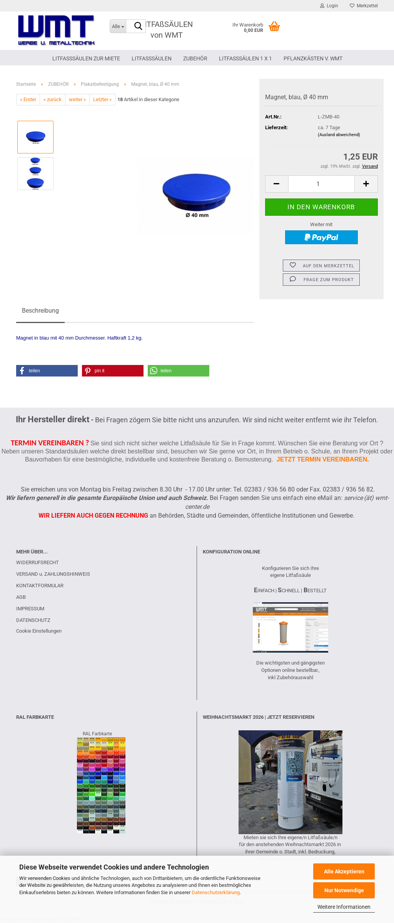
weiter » (77, 99)
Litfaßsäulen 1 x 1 (245, 58)
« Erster (28, 99)
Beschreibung (40, 310)
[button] (276, 184)
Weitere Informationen (344, 907)
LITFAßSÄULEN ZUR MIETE (86, 58)
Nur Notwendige (344, 890)
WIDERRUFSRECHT (37, 562)
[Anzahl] (321, 184)
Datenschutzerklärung (216, 892)
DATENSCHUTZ (33, 620)
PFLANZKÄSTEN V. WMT (313, 58)
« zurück (52, 99)
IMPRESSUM (30, 608)
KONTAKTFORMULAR (39, 585)
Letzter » (102, 99)
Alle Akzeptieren (344, 871)
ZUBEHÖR (195, 58)
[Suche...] (118, 26)
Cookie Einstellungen (39, 631)
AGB (21, 597)
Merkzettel (364, 5)
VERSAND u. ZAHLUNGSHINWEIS (53, 574)
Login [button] (329, 5)
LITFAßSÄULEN (152, 58)
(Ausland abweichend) (339, 134)
